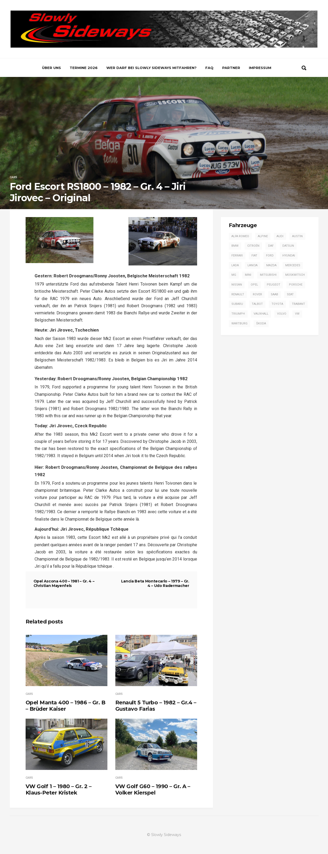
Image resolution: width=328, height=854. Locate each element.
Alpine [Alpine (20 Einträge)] (263, 236)
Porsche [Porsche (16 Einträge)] (295, 284)
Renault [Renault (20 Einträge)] (237, 294)
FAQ (209, 68)
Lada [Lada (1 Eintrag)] (235, 265)
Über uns (51, 68)
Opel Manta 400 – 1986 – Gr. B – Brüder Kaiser (66, 705)
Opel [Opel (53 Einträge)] (254, 284)
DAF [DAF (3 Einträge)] (271, 245)
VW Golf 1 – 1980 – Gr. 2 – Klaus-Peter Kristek (59, 789)
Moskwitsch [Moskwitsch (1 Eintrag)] (295, 275)
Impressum (260, 68)
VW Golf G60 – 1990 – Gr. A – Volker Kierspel (152, 789)
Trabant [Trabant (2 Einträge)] (298, 304)
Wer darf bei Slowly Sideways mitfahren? (151, 68)
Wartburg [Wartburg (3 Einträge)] (239, 323)
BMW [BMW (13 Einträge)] (235, 245)
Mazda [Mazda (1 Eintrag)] (271, 265)
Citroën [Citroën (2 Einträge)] (253, 245)
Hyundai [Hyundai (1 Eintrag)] (288, 255)
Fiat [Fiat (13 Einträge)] (254, 255)
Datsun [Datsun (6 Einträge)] (288, 245)
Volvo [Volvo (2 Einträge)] (281, 313)
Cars (13, 177)
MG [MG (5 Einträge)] (233, 275)
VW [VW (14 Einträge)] (297, 313)
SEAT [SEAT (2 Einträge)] (290, 294)
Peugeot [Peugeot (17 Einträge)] (273, 284)
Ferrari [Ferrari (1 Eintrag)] (237, 255)
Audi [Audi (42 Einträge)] (280, 236)
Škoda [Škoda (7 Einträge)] (261, 323)
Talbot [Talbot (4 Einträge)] (257, 304)
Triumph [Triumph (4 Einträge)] (238, 313)
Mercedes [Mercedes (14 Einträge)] (292, 265)
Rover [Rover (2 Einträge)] (257, 294)
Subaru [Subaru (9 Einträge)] (237, 304)
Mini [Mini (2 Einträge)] (248, 275)
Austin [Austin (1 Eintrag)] (297, 236)
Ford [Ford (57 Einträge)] (270, 255)
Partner (231, 68)
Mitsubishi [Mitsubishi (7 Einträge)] (268, 275)
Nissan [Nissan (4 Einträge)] (236, 284)
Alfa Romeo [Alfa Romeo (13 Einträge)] (240, 236)
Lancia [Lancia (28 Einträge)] (253, 265)
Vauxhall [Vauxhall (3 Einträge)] (261, 313)
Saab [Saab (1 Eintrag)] (274, 294)
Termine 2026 (84, 68)
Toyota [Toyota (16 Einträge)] (277, 304)
